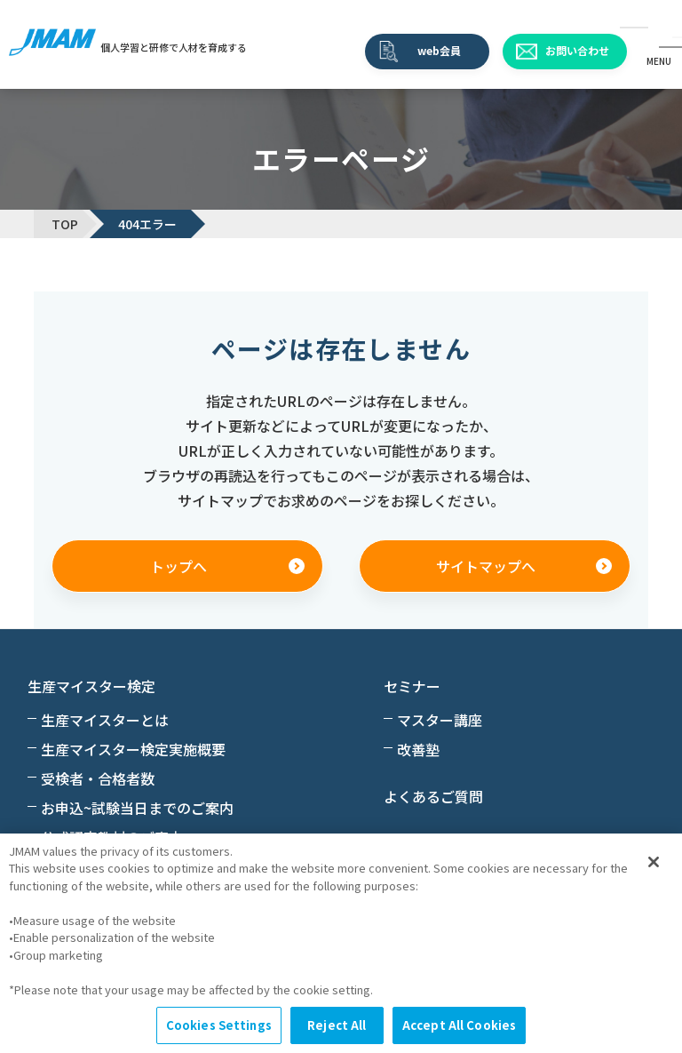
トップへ (178, 566)
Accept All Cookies (459, 1025)
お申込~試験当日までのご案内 (137, 807)
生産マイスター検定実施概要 (133, 749)
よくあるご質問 (433, 796)
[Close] (653, 861)
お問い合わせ (577, 50)
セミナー (412, 686)
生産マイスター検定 (91, 686)
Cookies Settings (219, 1025)
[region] (341, 943)
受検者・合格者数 (98, 778)
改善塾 (418, 749)
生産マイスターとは (105, 719)
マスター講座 (439, 719)
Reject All (336, 1025)
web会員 (439, 50)
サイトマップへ (485, 566)
